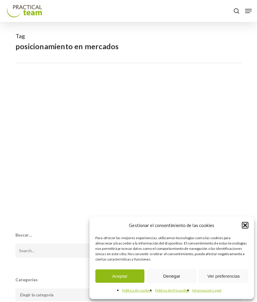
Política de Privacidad (172, 290)
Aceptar (119, 276)
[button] (245, 225)
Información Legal (206, 290)
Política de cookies (137, 290)
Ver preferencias (223, 276)
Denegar (171, 276)
